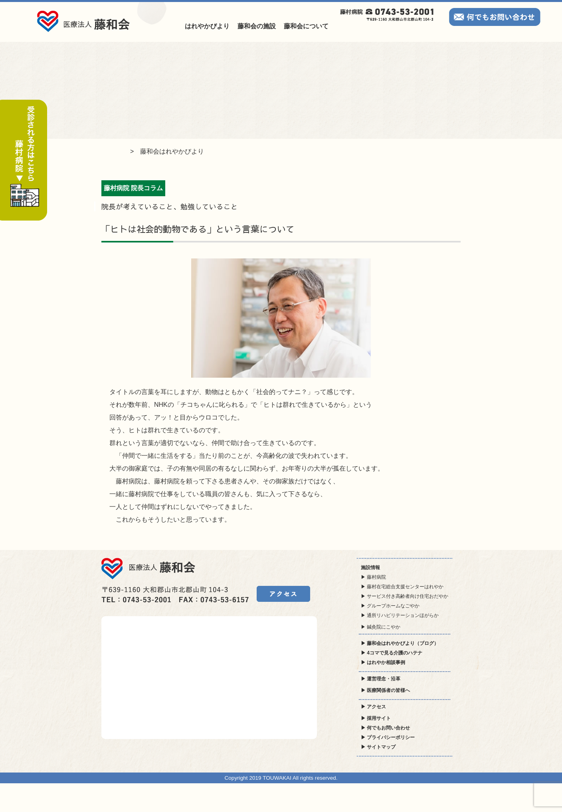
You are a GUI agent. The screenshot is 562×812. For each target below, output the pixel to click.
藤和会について (306, 26)
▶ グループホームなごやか (390, 606)
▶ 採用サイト (376, 718)
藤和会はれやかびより (172, 151)
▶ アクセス (373, 707)
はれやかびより (207, 26)
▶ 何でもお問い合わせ (385, 728)
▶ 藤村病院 (373, 577)
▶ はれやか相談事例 (383, 662)
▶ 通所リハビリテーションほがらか (400, 615)
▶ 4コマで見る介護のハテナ (391, 653)
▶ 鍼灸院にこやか (380, 627)
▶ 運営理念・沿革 (380, 679)
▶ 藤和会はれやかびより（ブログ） (400, 643)
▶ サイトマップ (378, 747)
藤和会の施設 (256, 26)
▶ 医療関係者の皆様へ (385, 690)
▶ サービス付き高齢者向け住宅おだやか (404, 596)
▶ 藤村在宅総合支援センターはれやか (402, 586)
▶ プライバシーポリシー (388, 737)
